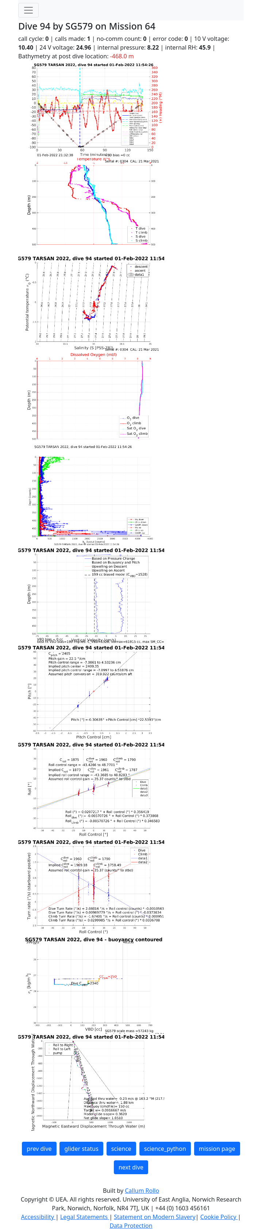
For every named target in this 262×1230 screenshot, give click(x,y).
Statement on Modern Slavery (154, 1217)
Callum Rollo (142, 1191)
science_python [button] (165, 1149)
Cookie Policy (219, 1217)
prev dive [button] (39, 1149)
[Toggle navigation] (28, 10)
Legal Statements (84, 1217)
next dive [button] (131, 1167)
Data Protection (130, 1226)
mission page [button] (217, 1149)
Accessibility (38, 1217)
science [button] (121, 1149)
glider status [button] (81, 1149)
